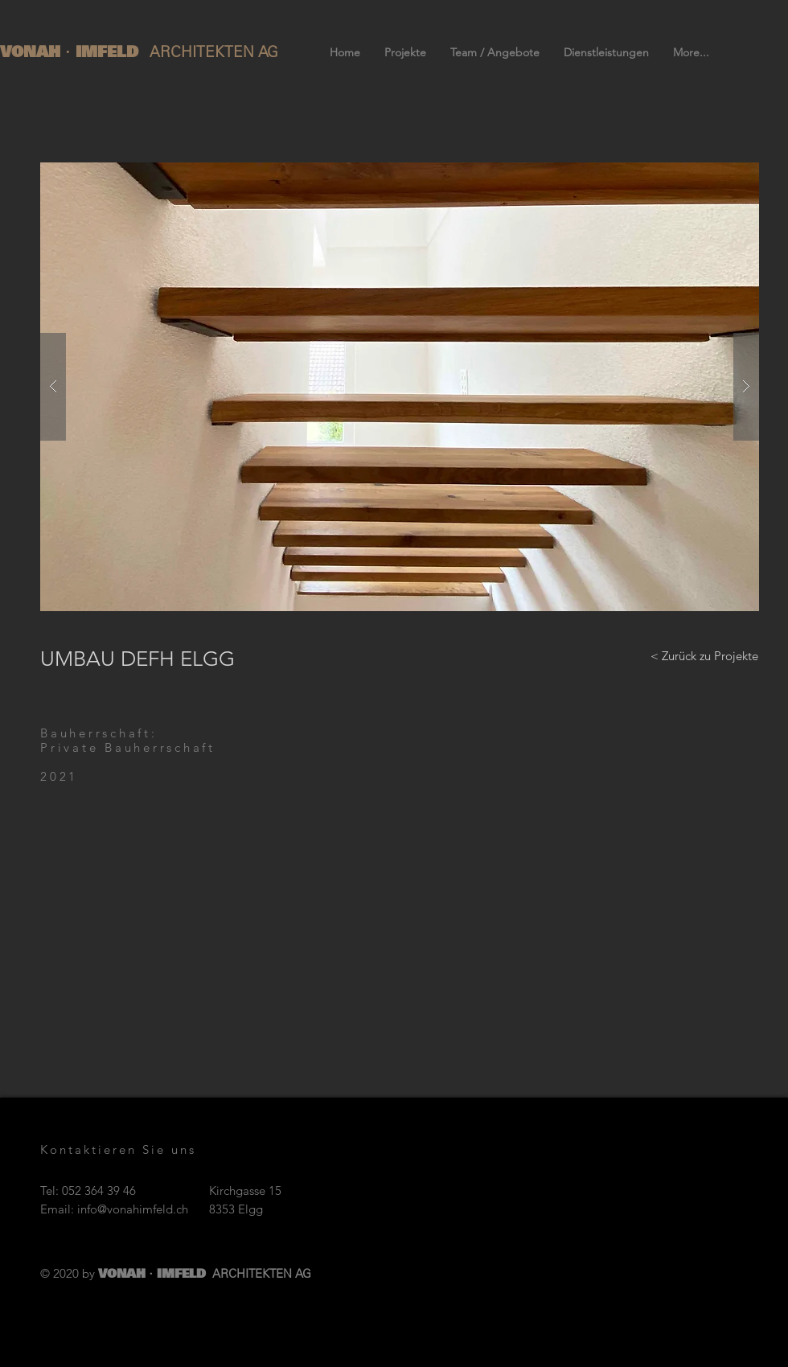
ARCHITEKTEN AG (214, 52)
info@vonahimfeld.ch (132, 1209)
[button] (399, 386)
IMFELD (110, 51)
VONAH (33, 51)
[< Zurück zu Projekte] (704, 655)
